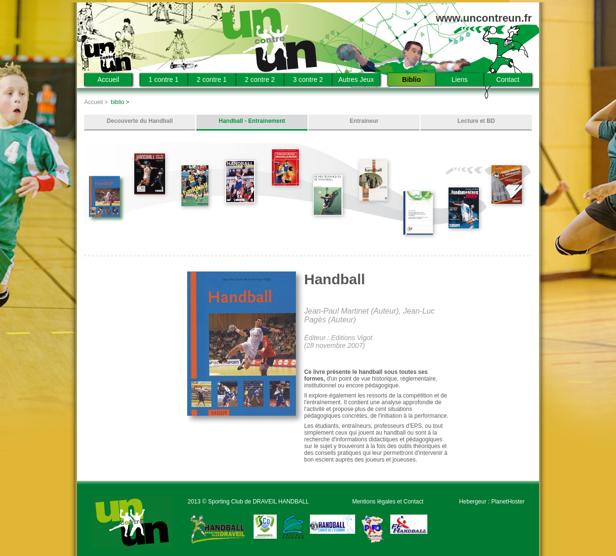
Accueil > (96, 102)
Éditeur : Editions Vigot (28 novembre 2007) (338, 341)
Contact (507, 79)
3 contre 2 (308, 79)
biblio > (120, 102)
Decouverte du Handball (140, 121)
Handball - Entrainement (251, 121)
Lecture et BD (476, 121)
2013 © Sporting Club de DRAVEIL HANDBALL (248, 501)
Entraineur (363, 121)
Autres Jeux (356, 79)
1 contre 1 (164, 79)
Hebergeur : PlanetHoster (492, 501)
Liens (459, 79)
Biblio (411, 79)
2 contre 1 (212, 79)
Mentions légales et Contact (388, 501)
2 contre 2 (260, 79)
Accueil (108, 79)
